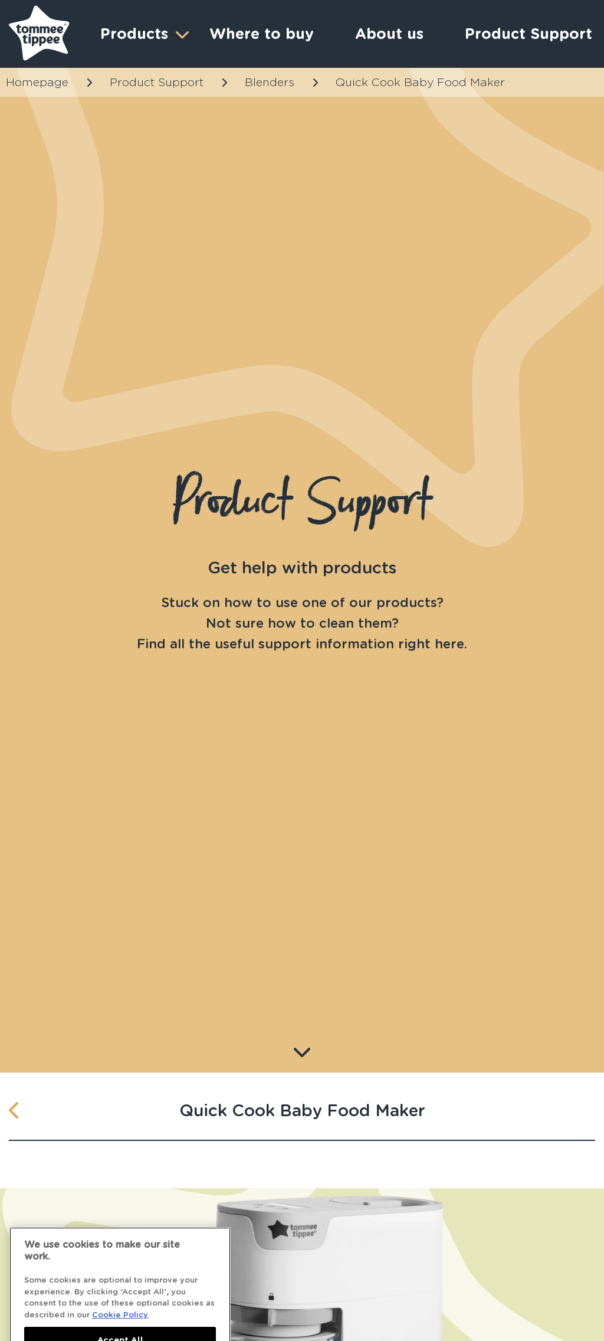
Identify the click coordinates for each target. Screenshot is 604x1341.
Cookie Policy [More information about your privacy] (120, 1321)
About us (389, 33)
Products (143, 34)
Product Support (156, 82)
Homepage (37, 82)
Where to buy (261, 33)
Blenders (269, 82)
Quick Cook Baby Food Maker (420, 82)
